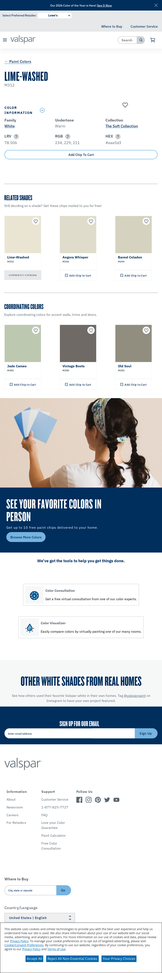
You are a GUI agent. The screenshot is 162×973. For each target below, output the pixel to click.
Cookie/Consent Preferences (23, 945)
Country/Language (21, 907)
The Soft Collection (121, 126)
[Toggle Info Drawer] (98, 110)
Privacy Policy (19, 941)
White (9, 126)
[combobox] (127, 40)
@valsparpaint (135, 695)
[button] (4, 40)
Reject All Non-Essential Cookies (72, 958)
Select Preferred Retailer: (19, 15)
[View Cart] (152, 40)
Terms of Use (56, 949)
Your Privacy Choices (119, 958)
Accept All (34, 958)
